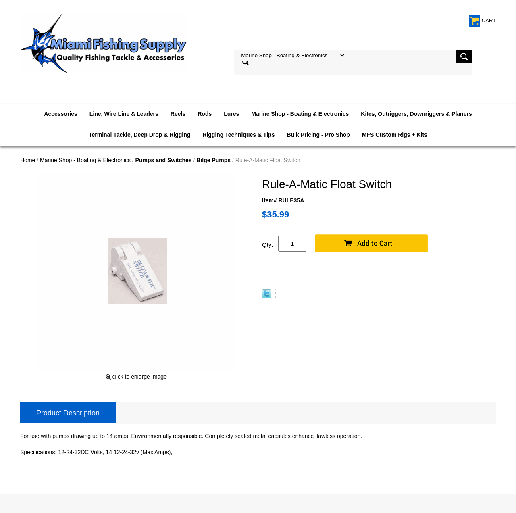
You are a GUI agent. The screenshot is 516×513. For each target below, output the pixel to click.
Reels (178, 114)
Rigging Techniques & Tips (238, 134)
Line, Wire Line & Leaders (123, 114)
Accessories (60, 114)
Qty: (267, 244)
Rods (205, 114)
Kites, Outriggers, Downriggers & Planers (416, 114)
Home (27, 160)
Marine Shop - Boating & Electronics (300, 114)
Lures (231, 114)
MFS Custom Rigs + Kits (394, 134)
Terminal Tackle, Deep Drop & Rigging (139, 134)
